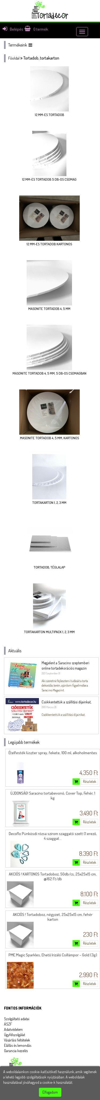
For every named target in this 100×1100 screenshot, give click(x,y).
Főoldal (13, 58)
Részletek (89, 781)
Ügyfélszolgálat (14, 1034)
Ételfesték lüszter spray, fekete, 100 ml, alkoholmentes (53, 752)
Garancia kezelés (16, 1050)
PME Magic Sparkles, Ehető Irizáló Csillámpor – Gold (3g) (53, 954)
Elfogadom (50, 1092)
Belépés (13, 29)
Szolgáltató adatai (16, 1018)
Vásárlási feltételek (17, 1040)
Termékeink (20, 45)
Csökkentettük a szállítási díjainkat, (66, 702)
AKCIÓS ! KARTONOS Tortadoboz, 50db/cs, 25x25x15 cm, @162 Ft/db (53, 876)
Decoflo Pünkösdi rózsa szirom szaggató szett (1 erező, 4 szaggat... (53, 836)
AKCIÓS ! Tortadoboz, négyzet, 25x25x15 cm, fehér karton (53, 917)
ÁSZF (8, 1024)
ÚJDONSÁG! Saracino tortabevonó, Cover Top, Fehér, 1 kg (52, 795)
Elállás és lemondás (17, 1045)
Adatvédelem (13, 1029)
